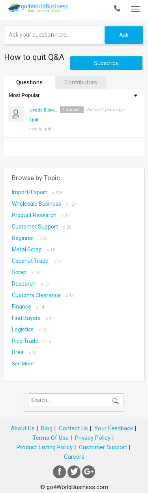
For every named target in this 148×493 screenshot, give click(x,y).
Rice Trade (31, 341)
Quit (34, 120)
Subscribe (106, 63)
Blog (46, 428)
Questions (29, 82)
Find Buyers (33, 318)
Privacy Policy (93, 437)
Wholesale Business (44, 204)
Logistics (29, 329)
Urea (24, 352)
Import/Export (37, 192)
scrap (25, 272)
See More (23, 363)
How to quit (39, 129)
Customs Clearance (43, 295)
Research (30, 284)
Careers (74, 456)
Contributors (80, 82)
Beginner (29, 238)
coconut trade (37, 261)
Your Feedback (113, 428)
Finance (28, 306)
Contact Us (73, 428)
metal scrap (33, 249)
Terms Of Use (51, 437)
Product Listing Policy (45, 447)
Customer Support (41, 226)
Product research (40, 215)
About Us (23, 428)
